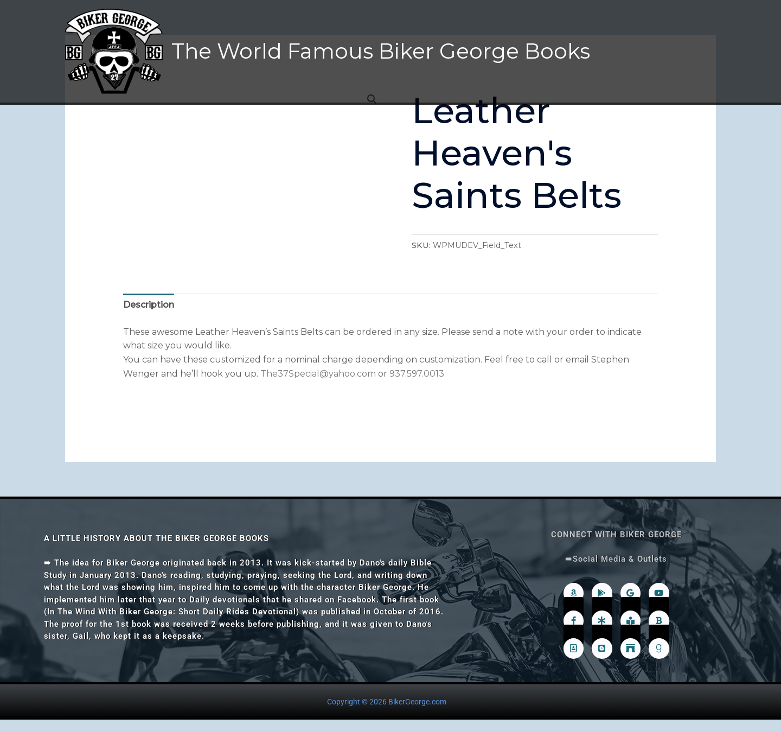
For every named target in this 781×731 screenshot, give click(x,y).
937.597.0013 (416, 373)
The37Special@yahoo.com (318, 373)
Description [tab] (148, 305)
